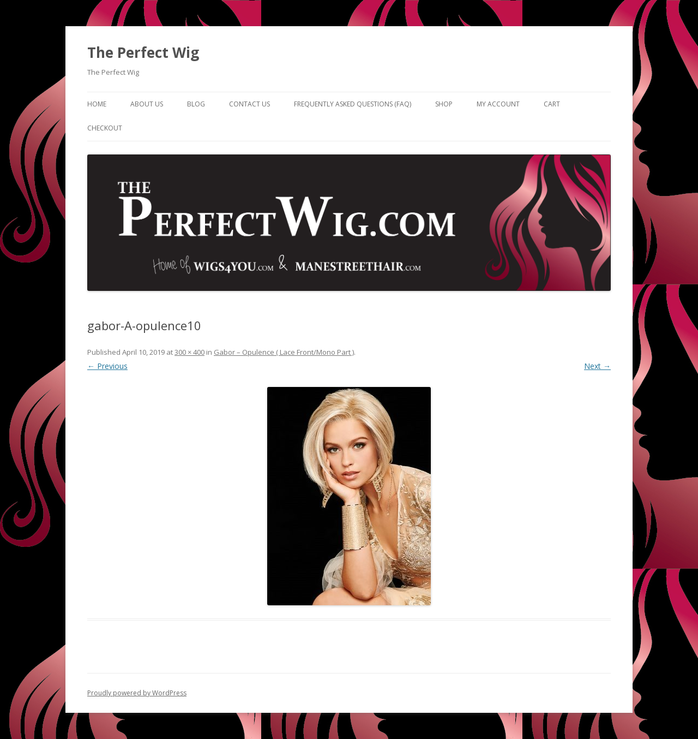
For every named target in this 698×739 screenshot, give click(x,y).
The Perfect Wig (143, 52)
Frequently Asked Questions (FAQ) (352, 104)
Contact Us (249, 104)
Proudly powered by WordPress (136, 693)
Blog (196, 104)
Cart (552, 104)
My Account (498, 104)
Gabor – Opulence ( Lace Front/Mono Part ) (284, 352)
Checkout (104, 128)
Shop (444, 104)
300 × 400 (189, 352)
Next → (597, 366)
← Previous (107, 366)
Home (96, 104)
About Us (146, 104)
